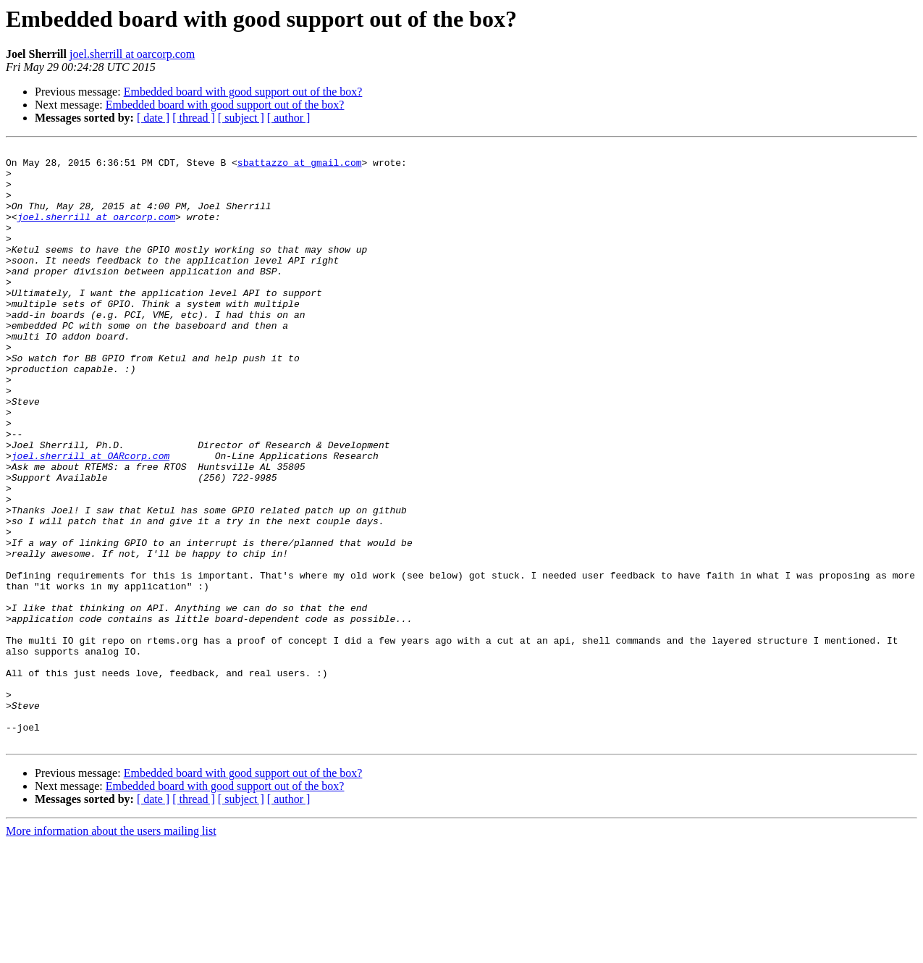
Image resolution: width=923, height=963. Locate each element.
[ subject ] (241, 118)
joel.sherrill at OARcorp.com (90, 518)
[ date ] (153, 118)
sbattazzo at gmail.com (299, 166)
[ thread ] (193, 118)
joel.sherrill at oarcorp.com (132, 54)
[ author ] (289, 118)
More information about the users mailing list (111, 950)
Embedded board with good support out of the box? (243, 91)
